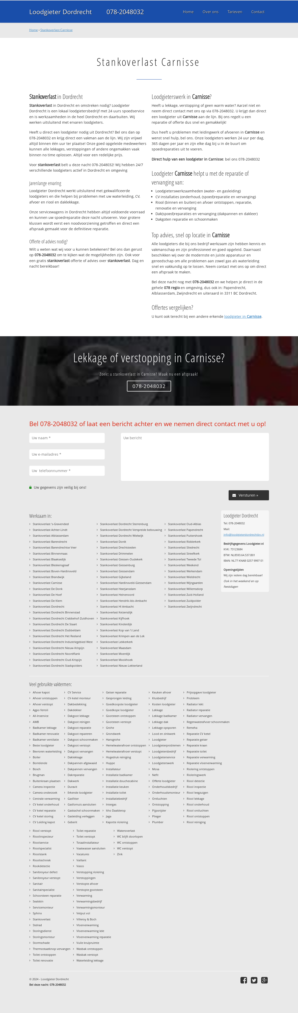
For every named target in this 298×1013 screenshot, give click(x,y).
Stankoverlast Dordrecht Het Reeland (57, 636)
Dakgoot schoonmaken (83, 739)
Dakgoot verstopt (79, 745)
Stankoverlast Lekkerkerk (116, 642)
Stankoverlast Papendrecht (185, 530)
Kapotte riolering (117, 822)
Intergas (111, 804)
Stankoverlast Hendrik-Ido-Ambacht (123, 601)
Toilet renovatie (43, 960)
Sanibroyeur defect (45, 872)
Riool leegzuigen (197, 792)
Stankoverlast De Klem (47, 601)
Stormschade (41, 943)
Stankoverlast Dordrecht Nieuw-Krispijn (58, 648)
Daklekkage (75, 757)
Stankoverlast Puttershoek (185, 535)
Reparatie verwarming (201, 757)
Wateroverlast (126, 831)
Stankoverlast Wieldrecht (184, 577)
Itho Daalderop (116, 810)
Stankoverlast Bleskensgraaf (51, 565)
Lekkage (157, 710)
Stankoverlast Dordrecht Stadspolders (57, 665)
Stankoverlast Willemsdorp (185, 589)
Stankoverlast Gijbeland (115, 577)
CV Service (74, 692)
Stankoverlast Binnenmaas (50, 553)
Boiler (36, 757)
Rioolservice (40, 842)
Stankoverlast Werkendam (185, 571)
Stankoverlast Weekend (183, 565)
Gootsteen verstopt (118, 722)
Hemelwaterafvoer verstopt (124, 751)
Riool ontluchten (198, 810)
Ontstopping (160, 804)
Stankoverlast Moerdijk (115, 654)
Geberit (72, 822)
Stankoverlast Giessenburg (117, 565)
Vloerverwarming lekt (90, 931)
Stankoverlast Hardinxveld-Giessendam (125, 583)
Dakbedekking (77, 704)
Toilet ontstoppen (44, 954)
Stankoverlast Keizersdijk (116, 612)
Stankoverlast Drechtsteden (118, 547)
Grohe (110, 728)
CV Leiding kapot (44, 822)
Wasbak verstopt (87, 954)
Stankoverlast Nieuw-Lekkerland (121, 665)
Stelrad (37, 925)
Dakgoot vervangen (80, 751)
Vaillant (81, 860)
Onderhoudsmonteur (166, 792)
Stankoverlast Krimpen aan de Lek (122, 636)
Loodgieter (159, 739)
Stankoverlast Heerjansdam (118, 589)
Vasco (80, 866)
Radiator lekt (195, 704)
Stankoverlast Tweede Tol (184, 559)
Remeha (192, 728)
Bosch (37, 769)
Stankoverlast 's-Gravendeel (51, 524)
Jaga (108, 816)
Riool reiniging (196, 822)
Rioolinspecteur (43, 836)
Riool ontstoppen (198, 816)
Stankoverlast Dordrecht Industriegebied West (63, 642)
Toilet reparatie (86, 831)
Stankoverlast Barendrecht (50, 541)
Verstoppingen (86, 878)
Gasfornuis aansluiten (82, 804)
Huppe (110, 763)
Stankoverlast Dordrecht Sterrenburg (124, 524)
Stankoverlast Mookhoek (116, 660)
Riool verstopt (42, 831)
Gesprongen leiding (118, 698)
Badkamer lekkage (45, 728)
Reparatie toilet (197, 751)
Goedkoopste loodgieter (122, 704)
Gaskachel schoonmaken (84, 810)
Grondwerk (113, 734)
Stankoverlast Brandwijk (48, 577)
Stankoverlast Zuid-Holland (186, 594)
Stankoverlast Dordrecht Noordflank (56, 654)
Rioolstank (40, 854)
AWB (36, 722)
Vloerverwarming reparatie (93, 937)
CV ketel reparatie (44, 810)
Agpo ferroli (40, 710)
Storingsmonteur (44, 937)
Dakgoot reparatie (79, 728)
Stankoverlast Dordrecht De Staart (55, 624)
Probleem (193, 698)
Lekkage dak (160, 722)
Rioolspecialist (42, 848)
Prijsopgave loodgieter (201, 692)
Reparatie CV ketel (198, 734)
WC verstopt (125, 848)
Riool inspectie (196, 787)
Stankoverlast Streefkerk (184, 553)
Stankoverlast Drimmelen (116, 553)
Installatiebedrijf (116, 798)
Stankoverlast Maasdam (115, 648)
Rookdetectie (41, 866)
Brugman (39, 775)
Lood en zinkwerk (163, 734)
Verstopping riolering (90, 872)
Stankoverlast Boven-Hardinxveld (54, 571)
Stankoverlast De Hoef (47, 594)
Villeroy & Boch (86, 919)
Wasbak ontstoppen (89, 949)
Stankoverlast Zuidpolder (184, 601)
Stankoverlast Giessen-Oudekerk (121, 559)
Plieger (156, 816)
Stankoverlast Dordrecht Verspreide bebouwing (131, 530)
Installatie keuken (117, 787)
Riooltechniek (42, 860)
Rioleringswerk (196, 775)
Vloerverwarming (87, 925)
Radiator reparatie (198, 710)
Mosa (155, 769)
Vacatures (82, 854)
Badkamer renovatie (46, 734)
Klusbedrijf (159, 698)
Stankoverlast (41, 919)
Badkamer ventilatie (46, 739)
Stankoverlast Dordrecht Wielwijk (121, 535)
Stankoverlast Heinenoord (117, 594)
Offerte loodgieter (163, 781)
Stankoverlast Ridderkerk (184, 541)
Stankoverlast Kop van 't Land (119, 630)
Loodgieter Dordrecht (60, 11)
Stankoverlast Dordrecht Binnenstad (56, 612)
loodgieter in (242, 316)
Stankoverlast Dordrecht (48, 606)
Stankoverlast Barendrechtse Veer (54, 547)
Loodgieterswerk (163, 763)
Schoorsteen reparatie (47, 895)
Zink (120, 854)
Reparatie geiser (197, 739)
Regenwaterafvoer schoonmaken (208, 722)
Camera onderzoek (45, 792)
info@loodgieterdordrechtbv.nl (244, 534)
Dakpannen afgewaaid (82, 763)
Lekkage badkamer (164, 716)
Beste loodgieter (43, 745)
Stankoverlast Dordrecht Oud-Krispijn (57, 660)
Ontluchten (159, 798)
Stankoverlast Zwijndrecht (185, 606)
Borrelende (40, 763)
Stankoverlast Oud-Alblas (184, 524)
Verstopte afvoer (87, 884)
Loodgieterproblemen (166, 745)
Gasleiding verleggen (81, 816)
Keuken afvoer (161, 692)
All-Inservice (40, 716)
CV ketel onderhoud (46, 804)
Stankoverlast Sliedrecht (183, 547)
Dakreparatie (76, 775)
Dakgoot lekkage (78, 716)
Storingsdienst (42, 931)
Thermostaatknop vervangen (51, 949)
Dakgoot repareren (80, 734)
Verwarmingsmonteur (90, 907)
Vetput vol (83, 913)
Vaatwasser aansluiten (90, 848)
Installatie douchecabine (122, 781)
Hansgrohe (113, 739)
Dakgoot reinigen (79, 722)
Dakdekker (75, 710)
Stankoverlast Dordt (113, 541)
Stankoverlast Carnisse (56, 30)
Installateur (113, 769)
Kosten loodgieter (163, 704)
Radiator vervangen (199, 716)
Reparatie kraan (197, 745)
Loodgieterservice (163, 757)
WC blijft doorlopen (130, 836)
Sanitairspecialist (44, 890)
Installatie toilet (116, 792)
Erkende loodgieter (80, 792)
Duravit (72, 787)
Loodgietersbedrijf (164, 751)
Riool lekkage (195, 798)
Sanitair (38, 884)
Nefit (155, 775)
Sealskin (38, 901)
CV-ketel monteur (79, 698)
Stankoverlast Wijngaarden (185, 583)
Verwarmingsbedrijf (89, 901)
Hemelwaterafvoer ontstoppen (126, 745)
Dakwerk (73, 781)
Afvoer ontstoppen (45, 698)
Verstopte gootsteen (89, 890)
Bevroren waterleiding (47, 751)
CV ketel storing (43, 816)
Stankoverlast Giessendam (117, 571)
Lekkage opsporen (164, 728)
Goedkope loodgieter (120, 710)
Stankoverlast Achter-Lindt (50, 530)
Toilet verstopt (85, 836)
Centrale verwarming (46, 798)
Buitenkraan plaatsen (47, 781)
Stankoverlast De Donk (48, 589)
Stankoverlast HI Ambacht (117, 606)
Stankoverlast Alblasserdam (51, 535)
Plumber (157, 822)
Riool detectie (196, 781)
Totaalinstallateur (87, 842)
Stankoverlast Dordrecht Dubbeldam (56, 630)
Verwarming (84, 895)
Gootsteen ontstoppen (121, 716)
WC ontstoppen (127, 842)
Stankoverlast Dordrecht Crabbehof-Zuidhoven (63, 618)
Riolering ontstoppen (200, 769)
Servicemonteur (43, 907)
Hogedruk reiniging (118, 757)
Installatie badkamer (119, 775)
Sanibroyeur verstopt (46, 878)
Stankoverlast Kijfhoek (114, 618)
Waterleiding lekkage (89, 960)
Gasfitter (73, 798)
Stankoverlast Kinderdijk (116, 624)
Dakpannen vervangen (82, 769)
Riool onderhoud (198, 804)
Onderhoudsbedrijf (164, 787)
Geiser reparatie (116, 692)
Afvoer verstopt (43, 704)
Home (33, 30)
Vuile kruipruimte (87, 943)
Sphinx (37, 913)
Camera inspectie (44, 787)
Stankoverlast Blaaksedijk (49, 559)
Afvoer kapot (41, 692)
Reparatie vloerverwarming (204, 763)
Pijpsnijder (159, 810)
